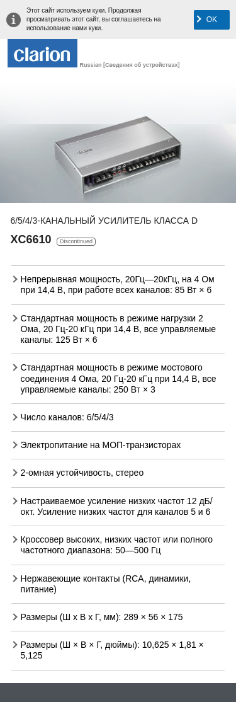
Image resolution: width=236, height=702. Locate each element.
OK (211, 19)
